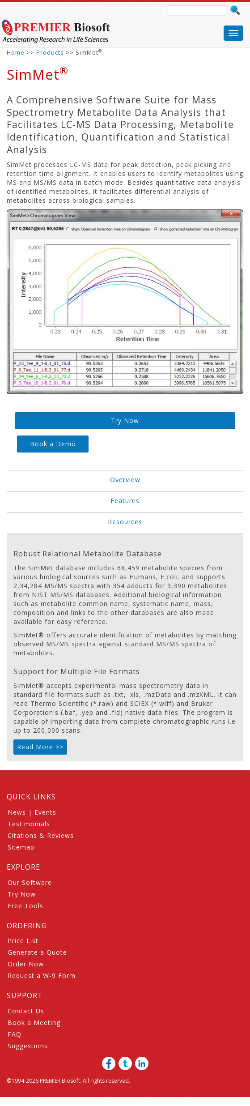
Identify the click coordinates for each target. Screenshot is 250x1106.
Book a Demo (53, 444)
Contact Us (26, 1011)
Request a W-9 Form (42, 975)
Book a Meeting (34, 1022)
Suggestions (28, 1046)
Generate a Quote (37, 952)
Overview (125, 479)
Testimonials (29, 824)
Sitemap (21, 847)
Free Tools (25, 905)
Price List (23, 940)
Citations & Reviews (41, 835)
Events (45, 812)
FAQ (14, 1034)
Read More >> (40, 747)
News (17, 812)
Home (16, 52)
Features (125, 500)
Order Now (26, 964)
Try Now (125, 420)
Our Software (30, 882)
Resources (125, 521)
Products (50, 52)
